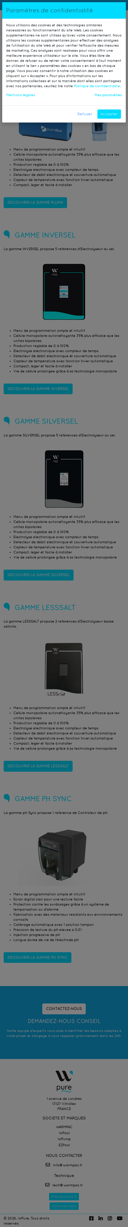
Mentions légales (20, 95)
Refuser (84, 114)
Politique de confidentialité (97, 86)
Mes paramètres (108, 95)
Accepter (109, 114)
